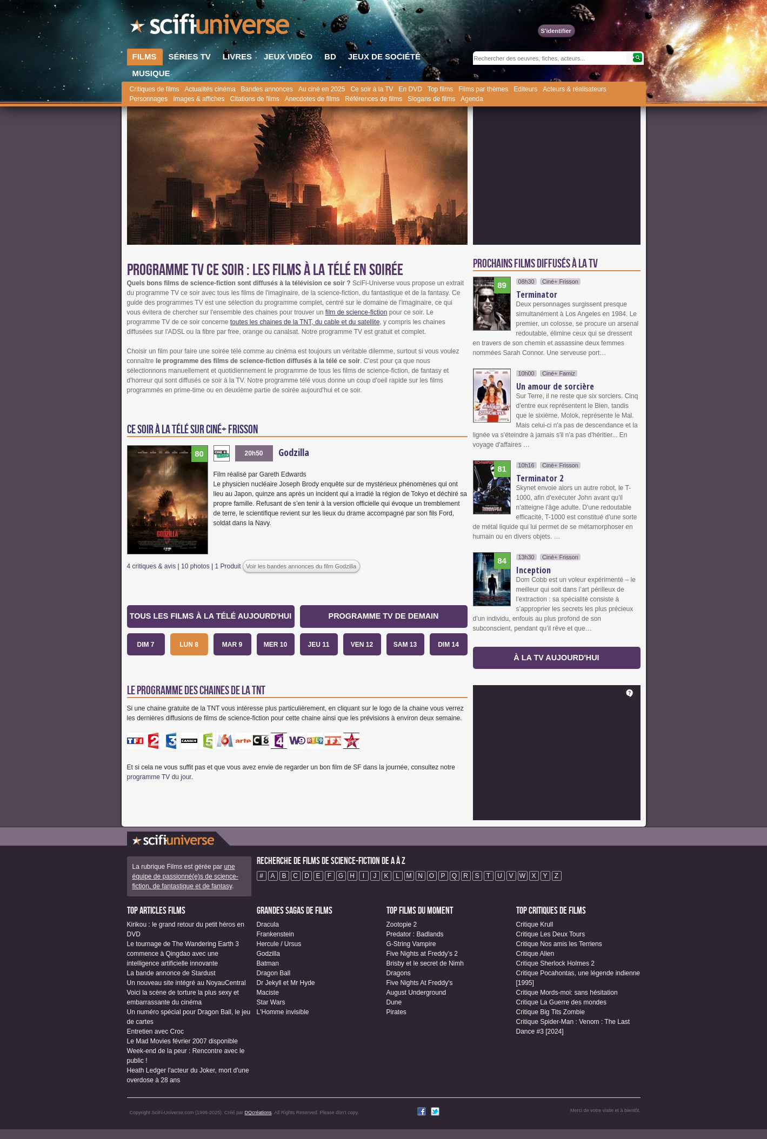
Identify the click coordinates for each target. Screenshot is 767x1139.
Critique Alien (535, 953)
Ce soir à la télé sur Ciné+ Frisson (192, 430)
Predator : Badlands (415, 934)
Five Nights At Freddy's (419, 983)
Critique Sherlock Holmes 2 (555, 963)
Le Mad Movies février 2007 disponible (182, 1041)
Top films (440, 89)
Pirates (396, 1012)
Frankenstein (275, 934)
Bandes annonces (267, 89)
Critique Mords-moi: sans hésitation (567, 992)
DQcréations (258, 1112)
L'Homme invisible (283, 1012)
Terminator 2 (540, 478)
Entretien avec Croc (155, 1031)
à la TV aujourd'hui (556, 657)
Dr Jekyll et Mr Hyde (286, 983)
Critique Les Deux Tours (550, 934)
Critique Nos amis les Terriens (559, 944)
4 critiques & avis (151, 566)
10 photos (195, 566)
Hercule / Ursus (279, 944)
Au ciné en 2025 (321, 89)
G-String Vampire (411, 944)
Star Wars (271, 1002)
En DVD (410, 89)
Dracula (268, 924)
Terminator (536, 294)
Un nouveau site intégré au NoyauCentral (186, 983)
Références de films (373, 99)
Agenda (472, 99)
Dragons (398, 973)
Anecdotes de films (312, 99)
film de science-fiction (356, 312)
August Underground (416, 992)
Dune (394, 1002)
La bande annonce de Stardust (171, 973)
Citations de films (254, 99)
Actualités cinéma (210, 89)
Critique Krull (534, 924)
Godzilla (293, 452)
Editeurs (525, 89)
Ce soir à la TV (371, 89)
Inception (533, 570)
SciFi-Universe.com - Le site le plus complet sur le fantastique (211, 27)
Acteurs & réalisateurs (574, 89)
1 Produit (228, 566)
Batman (268, 963)
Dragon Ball (274, 973)
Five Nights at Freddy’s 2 (422, 953)
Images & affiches (198, 99)
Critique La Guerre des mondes (561, 1002)
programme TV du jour (159, 777)
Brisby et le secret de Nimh (425, 963)
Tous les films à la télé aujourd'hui (211, 616)
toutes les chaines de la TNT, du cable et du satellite (305, 322)
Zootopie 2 (401, 924)
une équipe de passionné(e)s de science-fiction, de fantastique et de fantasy (185, 876)
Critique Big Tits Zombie (550, 1012)
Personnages (149, 99)
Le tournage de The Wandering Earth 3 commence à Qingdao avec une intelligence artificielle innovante (183, 953)
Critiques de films (154, 89)
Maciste (268, 992)
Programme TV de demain (384, 616)
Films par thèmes (483, 89)
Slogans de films (431, 99)
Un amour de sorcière (555, 386)
